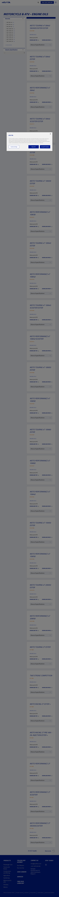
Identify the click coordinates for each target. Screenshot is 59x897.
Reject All (34, 146)
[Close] (50, 134)
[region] (29, 141)
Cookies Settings (14, 146)
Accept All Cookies (45, 146)
